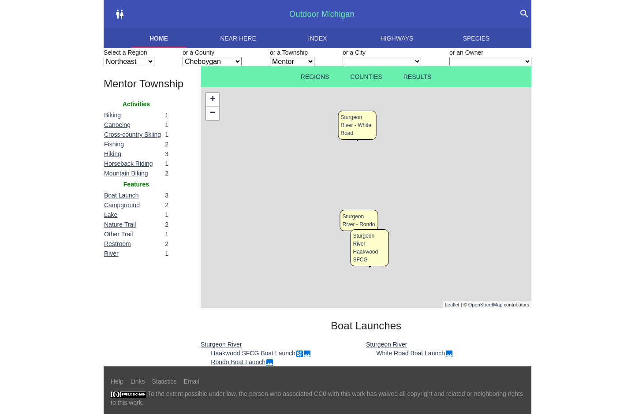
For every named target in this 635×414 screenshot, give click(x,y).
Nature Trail (120, 224)
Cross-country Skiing (132, 134)
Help (117, 381)
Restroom (117, 243)
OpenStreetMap (485, 304)
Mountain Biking (126, 173)
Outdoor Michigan (322, 14)
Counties (366, 76)
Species (476, 38)
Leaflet (452, 304)
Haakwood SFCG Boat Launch (253, 353)
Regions (315, 76)
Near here (238, 38)
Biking (112, 115)
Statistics (164, 381)
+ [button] (213, 99)
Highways (397, 38)
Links (138, 381)
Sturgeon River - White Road (356, 125)
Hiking (112, 153)
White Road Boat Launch (410, 353)
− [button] (213, 113)
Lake (110, 214)
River (111, 253)
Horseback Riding (128, 163)
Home (158, 38)
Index (317, 38)
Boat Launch (121, 195)
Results (417, 76)
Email (191, 381)
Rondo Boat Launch (238, 362)
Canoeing (117, 124)
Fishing (114, 144)
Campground (122, 205)
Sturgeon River (221, 344)
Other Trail (118, 234)
